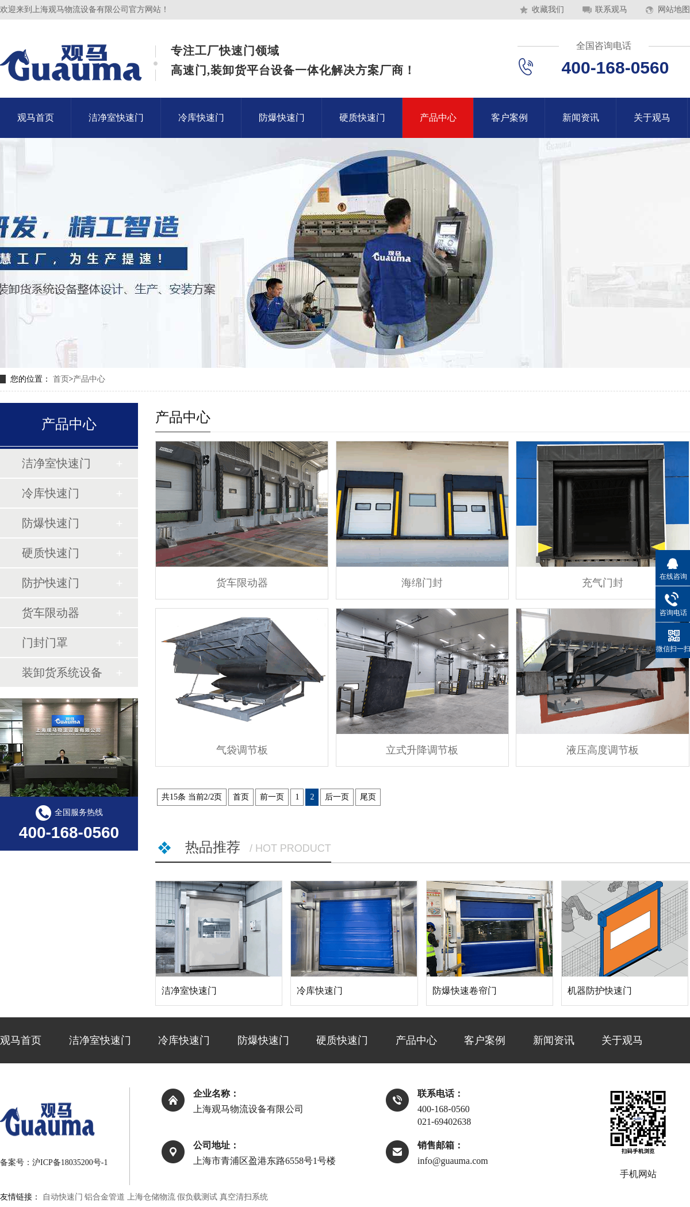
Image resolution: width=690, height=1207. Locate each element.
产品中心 (438, 117)
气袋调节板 (242, 750)
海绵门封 (422, 583)
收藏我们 (548, 9)
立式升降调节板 (422, 750)
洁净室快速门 (116, 117)
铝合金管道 (105, 1197)
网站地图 (674, 9)
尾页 (368, 797)
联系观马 (611, 9)
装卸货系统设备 (62, 672)
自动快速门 (63, 1197)
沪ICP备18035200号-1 (70, 1162)
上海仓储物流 (151, 1197)
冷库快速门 (201, 117)
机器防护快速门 (600, 990)
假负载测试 (197, 1197)
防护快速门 (50, 582)
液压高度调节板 (602, 750)
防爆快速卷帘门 (464, 990)
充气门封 (602, 583)
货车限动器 (50, 612)
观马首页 (35, 117)
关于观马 (652, 117)
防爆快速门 (282, 117)
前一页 (272, 797)
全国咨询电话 (603, 46)
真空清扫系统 (244, 1197)
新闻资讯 (580, 117)
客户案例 (509, 117)
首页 (61, 379)
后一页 (337, 797)
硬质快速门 (362, 117)
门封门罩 (45, 642)
